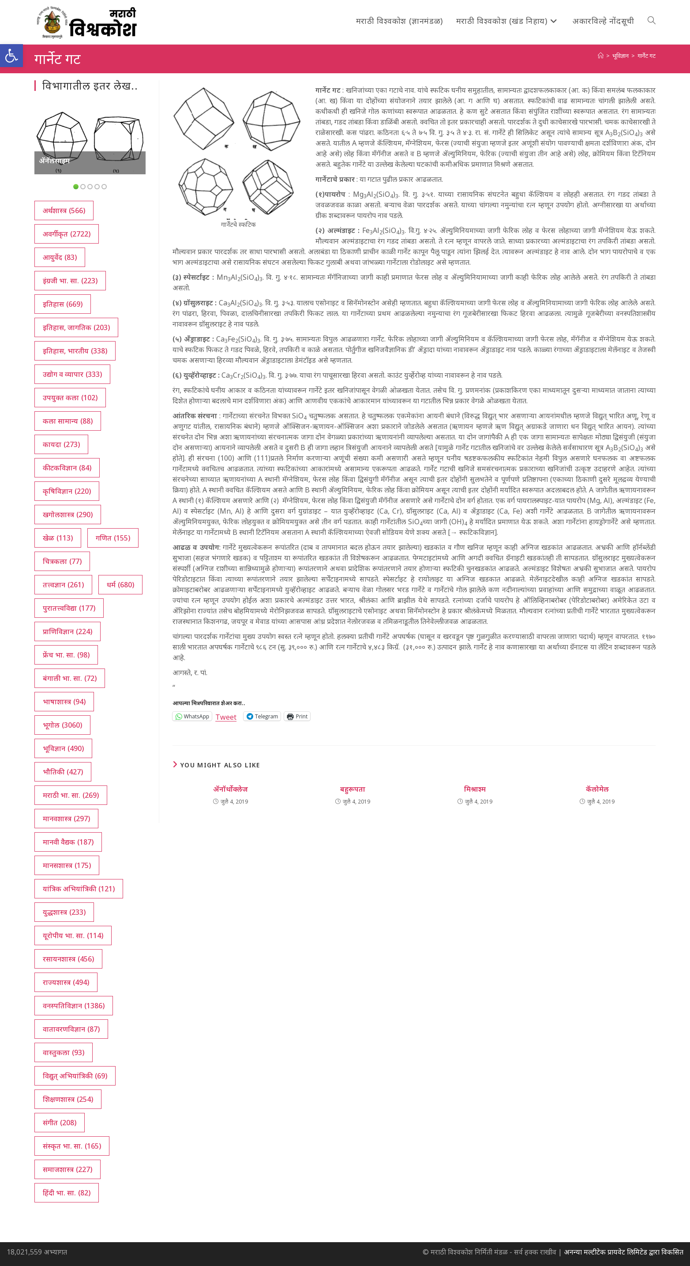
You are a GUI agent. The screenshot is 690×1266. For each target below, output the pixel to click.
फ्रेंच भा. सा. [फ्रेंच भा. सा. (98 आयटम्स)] (66, 655)
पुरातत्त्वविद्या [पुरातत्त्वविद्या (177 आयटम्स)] (69, 608)
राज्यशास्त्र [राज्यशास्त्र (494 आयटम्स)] (66, 982)
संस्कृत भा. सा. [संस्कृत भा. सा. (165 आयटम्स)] (72, 1146)
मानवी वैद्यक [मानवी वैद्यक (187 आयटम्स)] (68, 842)
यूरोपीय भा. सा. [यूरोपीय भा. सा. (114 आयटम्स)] (73, 935)
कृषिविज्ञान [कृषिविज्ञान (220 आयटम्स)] (67, 491)
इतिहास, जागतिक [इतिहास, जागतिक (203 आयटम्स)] (76, 327)
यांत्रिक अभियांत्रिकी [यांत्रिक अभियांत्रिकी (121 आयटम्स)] (79, 888)
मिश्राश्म (475, 789)
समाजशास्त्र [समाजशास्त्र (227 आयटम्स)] (67, 1169)
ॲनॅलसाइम (54, 160)
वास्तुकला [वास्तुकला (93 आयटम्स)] (63, 1052)
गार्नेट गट (647, 56)
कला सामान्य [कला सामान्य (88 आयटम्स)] (68, 421)
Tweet (225, 716)
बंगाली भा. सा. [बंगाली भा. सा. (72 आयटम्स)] (70, 678)
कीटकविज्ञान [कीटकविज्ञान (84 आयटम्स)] (67, 467)
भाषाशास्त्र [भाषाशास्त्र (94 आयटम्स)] (64, 701)
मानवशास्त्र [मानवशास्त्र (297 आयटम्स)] (66, 818)
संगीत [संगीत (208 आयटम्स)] (59, 1122)
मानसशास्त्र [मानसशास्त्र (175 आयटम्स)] (67, 865)
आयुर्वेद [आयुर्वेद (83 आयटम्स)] (60, 257)
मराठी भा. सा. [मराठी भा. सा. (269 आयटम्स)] (71, 795)
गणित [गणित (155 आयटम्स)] (113, 538)
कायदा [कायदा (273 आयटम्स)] (61, 444)
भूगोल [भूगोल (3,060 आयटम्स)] (62, 725)
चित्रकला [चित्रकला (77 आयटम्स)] (62, 561)
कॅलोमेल (597, 789)
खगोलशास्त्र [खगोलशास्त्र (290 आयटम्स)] (68, 514)
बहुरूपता (352, 789)
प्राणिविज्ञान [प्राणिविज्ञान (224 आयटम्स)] (67, 631)
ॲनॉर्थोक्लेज (230, 789)
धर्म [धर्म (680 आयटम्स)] (120, 584)
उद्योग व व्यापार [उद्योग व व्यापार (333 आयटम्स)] (72, 374)
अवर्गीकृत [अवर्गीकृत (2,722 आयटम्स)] (66, 234)
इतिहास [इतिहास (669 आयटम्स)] (62, 304)
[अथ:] (601, 56)
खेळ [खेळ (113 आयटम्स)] (58, 538)
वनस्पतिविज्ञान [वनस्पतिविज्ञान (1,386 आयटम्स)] (74, 1005)
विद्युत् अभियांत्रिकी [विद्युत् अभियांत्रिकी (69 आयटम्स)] (75, 1076)
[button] (11, 55)
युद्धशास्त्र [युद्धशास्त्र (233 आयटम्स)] (64, 912)
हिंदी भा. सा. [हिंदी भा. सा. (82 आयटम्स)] (66, 1192)
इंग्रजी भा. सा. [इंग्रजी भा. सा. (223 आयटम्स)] (70, 280)
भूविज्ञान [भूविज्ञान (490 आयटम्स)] (63, 748)
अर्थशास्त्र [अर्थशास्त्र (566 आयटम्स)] (64, 210)
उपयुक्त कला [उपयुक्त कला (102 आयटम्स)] (70, 397)
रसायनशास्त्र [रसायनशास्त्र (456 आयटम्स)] (68, 959)
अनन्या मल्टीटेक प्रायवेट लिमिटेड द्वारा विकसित (623, 1252)
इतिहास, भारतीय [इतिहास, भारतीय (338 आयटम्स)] (75, 351)
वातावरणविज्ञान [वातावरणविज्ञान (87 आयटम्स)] (71, 1029)
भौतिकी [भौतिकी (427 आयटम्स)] (63, 771)
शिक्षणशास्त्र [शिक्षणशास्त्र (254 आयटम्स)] (68, 1099)
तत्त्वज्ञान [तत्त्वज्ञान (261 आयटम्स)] (63, 584)
